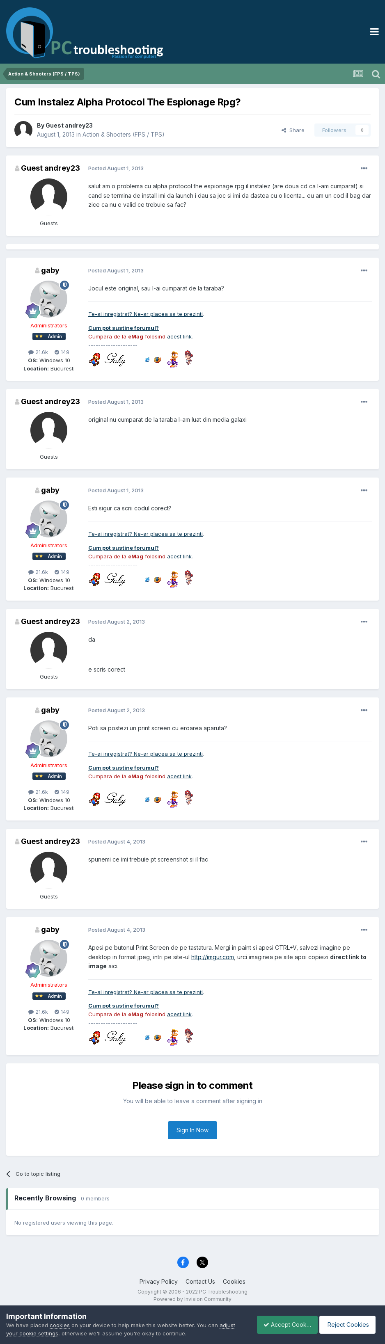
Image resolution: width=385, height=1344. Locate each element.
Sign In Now (192, 1130)
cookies (60, 1325)
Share (293, 130)
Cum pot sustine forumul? (123, 328)
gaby (50, 270)
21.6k (38, 352)
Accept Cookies (282, 1324)
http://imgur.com (212, 956)
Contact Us (200, 1281)
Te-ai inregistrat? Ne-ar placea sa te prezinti (145, 314)
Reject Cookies (348, 1324)
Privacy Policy (159, 1281)
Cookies (234, 1281)
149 (62, 352)
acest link (179, 336)
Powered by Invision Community (192, 1299)
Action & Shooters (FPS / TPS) (123, 134)
